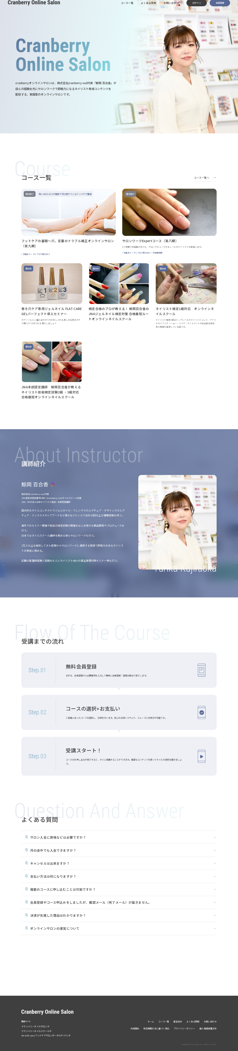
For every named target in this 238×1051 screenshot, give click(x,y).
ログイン (196, 8)
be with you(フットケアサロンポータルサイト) (44, 1035)
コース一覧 (126, 8)
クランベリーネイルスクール (35, 1031)
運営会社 (177, 1021)
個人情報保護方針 (208, 1028)
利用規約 (135, 1028)
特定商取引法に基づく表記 (156, 1028)
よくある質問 (148, 8)
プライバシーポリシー (184, 1028)
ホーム (151, 1021)
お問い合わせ (171, 8)
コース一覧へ (201, 177)
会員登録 (220, 8)
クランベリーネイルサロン (34, 1026)
